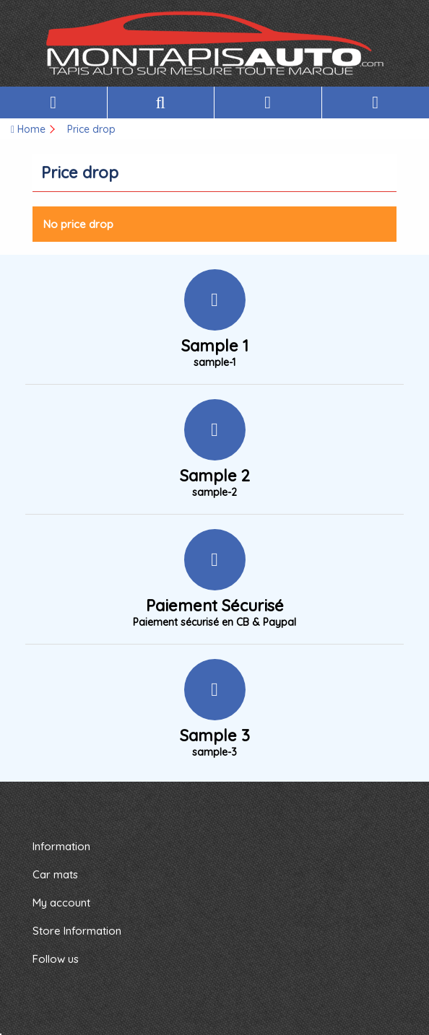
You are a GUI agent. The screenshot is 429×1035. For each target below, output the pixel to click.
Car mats (55, 874)
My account (61, 902)
